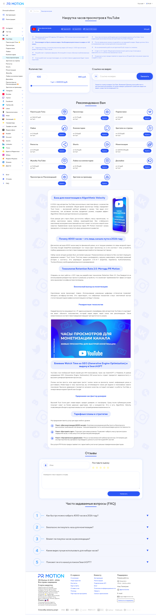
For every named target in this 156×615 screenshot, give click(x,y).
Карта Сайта (75, 587)
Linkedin (50, 598)
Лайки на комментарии (83, 161)
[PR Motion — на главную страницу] (15, 4)
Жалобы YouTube (38, 161)
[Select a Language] (141, 3)
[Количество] (38, 76)
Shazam (52, 599)
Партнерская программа (79, 595)
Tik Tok (47, 591)
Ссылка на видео (101, 69)
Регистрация (98, 582)
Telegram (41, 593)
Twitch (51, 593)
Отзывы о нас (75, 590)
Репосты (34, 144)
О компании (75, 579)
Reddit (58, 597)
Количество (35, 69)
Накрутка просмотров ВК (46, 588)
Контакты (74, 584)
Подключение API (100, 584)
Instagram (41, 591)
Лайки (33, 128)
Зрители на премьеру (82, 177)
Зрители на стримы (124, 128)
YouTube (53, 591)
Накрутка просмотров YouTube (48, 590)
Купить (62, 118)
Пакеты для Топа (37, 112)
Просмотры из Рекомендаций (43, 177)
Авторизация (98, 579)
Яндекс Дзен (51, 597)
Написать (127, 494)
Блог (96, 587)
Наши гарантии (76, 582)
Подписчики (121, 112)
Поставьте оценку (100, 463)
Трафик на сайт (43, 597)
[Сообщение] (91, 480)
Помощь (74, 592)
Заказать (144, 76)
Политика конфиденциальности (105, 590)
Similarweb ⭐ (43, 595)
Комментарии (79, 128)
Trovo (54, 598)
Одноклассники (53, 594)
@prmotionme (124, 591)
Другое (57, 599)
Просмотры (78, 112)
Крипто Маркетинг (44, 599)
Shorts (75, 144)
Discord (41, 598)
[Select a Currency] (149, 3)
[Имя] (69, 465)
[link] (122, 76)
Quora (45, 598)
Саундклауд (50, 595)
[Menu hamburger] (4, 4)
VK (50, 591)
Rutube (46, 593)
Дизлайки (120, 161)
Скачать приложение (101, 595)
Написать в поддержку (126, 602)
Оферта (97, 592)
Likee (46, 594)
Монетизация (122, 144)
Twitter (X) (41, 594)
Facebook (56, 593)
